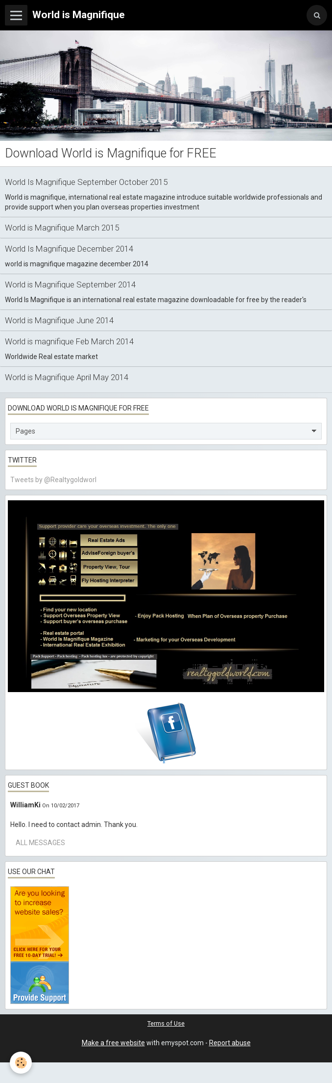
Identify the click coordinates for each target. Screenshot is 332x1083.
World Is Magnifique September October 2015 (86, 182)
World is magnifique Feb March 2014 (69, 341)
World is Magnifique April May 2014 (66, 377)
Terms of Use (166, 1023)
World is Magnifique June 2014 (59, 320)
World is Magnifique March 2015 (62, 227)
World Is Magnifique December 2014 (69, 249)
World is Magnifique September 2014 (70, 284)
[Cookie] (21, 1063)
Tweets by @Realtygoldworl (53, 480)
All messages (40, 843)
